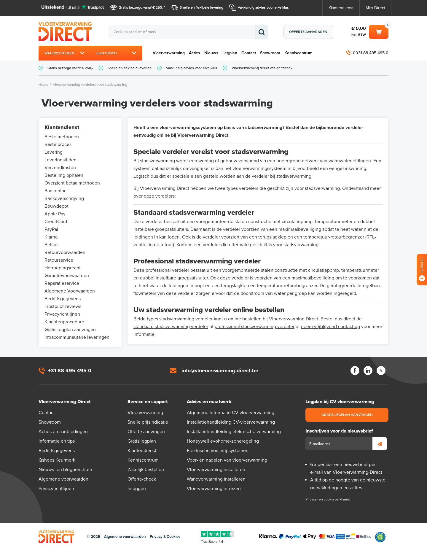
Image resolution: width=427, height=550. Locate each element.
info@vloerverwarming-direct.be (219, 370)
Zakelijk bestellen (146, 470)
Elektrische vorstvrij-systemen (217, 451)
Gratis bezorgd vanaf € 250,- (141, 7)
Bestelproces (57, 144)
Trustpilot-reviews (62, 306)
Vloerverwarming (169, 52)
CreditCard (55, 222)
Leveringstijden (60, 160)
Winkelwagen (378, 31)
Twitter (381, 370)
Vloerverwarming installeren (216, 470)
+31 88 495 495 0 (69, 370)
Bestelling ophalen (63, 175)
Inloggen (137, 489)
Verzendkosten (60, 168)
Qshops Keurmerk (57, 460)
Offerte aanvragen (308, 32)
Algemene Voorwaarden (69, 291)
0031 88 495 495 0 (370, 52)
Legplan (229, 52)
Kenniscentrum (298, 52)
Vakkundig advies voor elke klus (263, 7)
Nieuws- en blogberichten (65, 470)
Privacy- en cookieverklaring (327, 499)
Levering (53, 152)
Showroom (270, 52)
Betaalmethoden (315, 537)
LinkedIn (368, 370)
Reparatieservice (61, 283)
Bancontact (56, 191)
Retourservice (58, 260)
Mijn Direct (375, 7)
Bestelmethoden (61, 137)
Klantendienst (341, 7)
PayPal (51, 229)
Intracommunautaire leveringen (76, 337)
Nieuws (211, 52)
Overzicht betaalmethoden (72, 183)
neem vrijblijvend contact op (330, 327)
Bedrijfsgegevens (62, 299)
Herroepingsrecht (62, 268)
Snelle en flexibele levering (201, 7)
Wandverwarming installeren (216, 479)
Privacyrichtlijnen (62, 314)
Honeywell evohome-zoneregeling (223, 441)
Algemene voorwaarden (63, 479)
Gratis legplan (142, 441)
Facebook (354, 370)
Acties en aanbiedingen (63, 432)
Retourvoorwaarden (64, 252)
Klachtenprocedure (64, 322)
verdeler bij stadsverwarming (281, 176)
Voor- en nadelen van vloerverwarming (227, 460)
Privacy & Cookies (165, 536)
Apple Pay (55, 214)
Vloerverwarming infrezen (214, 489)
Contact (248, 52)
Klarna (51, 237)
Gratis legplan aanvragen (70, 330)
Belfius (51, 245)
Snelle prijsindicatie (148, 422)
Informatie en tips (57, 441)
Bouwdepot (56, 206)
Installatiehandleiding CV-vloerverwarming (231, 422)
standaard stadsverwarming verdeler (170, 327)
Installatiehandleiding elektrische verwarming (234, 432)
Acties (194, 52)
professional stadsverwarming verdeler (254, 327)
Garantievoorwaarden (66, 276)
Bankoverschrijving (64, 198)
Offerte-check (142, 479)
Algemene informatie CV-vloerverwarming (230, 413)
